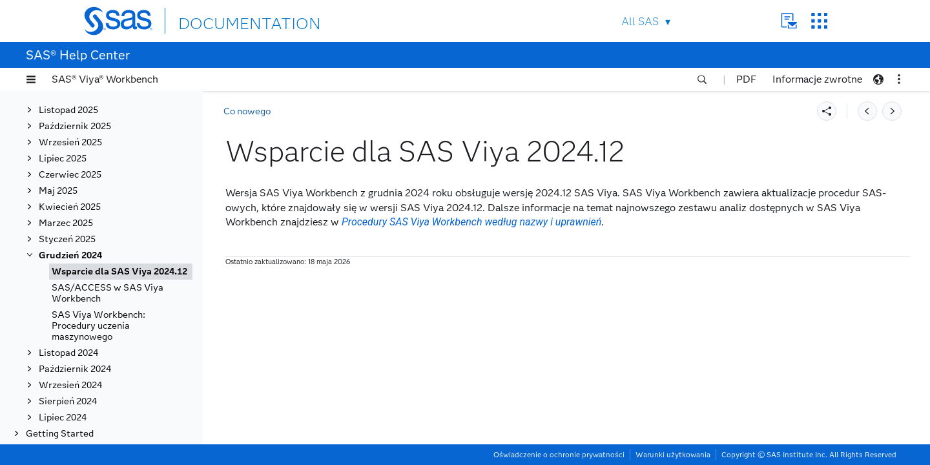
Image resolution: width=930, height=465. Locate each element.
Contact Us (789, 21)
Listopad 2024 (68, 352)
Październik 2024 (75, 369)
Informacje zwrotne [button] (817, 79)
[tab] (120, 272)
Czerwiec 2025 (70, 174)
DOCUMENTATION (225, 20)
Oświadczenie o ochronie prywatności (559, 454)
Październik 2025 (75, 126)
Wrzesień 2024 (70, 385)
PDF (746, 79)
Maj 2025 (58, 190)
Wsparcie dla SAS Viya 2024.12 (119, 271)
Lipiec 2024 (63, 417)
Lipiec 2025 (63, 158)
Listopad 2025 (68, 110)
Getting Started (60, 433)
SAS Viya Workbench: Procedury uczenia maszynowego (98, 325)
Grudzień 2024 (70, 255)
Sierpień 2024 (68, 401)
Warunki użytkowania (673, 454)
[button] (31, 79)
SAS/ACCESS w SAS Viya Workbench (107, 293)
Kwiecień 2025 (70, 207)
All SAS (640, 22)
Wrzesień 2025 (70, 142)
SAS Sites (819, 21)
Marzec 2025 (66, 223)
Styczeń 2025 (67, 239)
